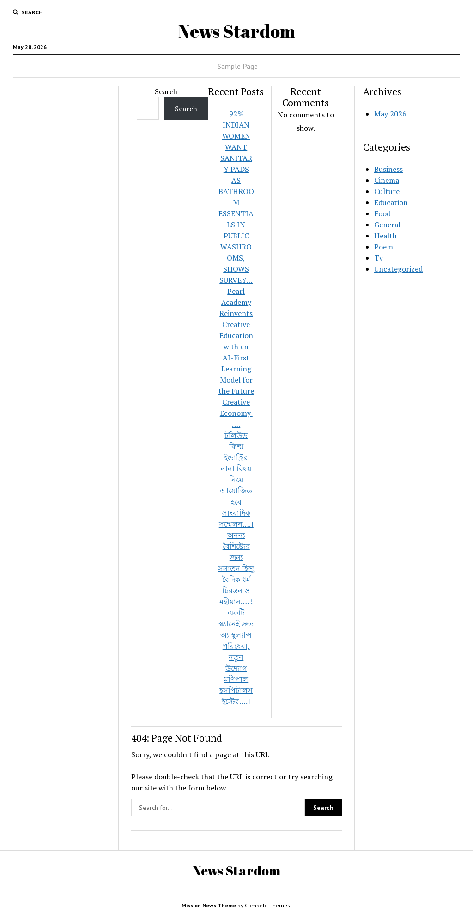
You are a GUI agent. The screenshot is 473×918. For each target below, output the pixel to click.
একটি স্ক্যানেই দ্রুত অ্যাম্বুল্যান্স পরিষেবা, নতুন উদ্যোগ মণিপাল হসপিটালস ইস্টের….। (236, 657)
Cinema (386, 180)
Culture (387, 191)
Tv (378, 258)
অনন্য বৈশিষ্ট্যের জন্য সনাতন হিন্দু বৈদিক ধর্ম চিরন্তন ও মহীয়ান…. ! (236, 568)
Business (388, 169)
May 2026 (390, 114)
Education (391, 202)
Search (166, 91)
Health (385, 236)
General (387, 224)
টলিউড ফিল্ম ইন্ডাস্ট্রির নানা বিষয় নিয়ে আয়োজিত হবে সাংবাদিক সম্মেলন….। (236, 479)
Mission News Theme (209, 905)
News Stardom (236, 31)
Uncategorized (398, 269)
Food (382, 213)
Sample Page (238, 66)
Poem (383, 247)
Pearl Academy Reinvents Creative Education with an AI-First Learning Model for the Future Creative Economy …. (236, 357)
